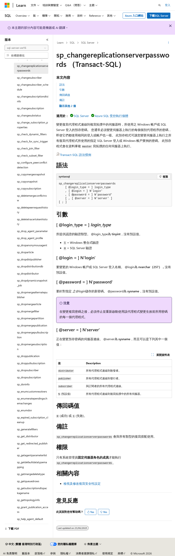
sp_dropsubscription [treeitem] (29, 377)
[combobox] (26, 48)
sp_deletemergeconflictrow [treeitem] (32, 198)
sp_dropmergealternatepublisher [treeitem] (32, 294)
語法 (62, 84)
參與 (53, 553)
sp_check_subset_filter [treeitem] (30, 155)
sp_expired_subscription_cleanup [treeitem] (32, 420)
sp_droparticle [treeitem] (25, 252)
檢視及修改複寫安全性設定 (82, 483)
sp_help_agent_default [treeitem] (30, 519)
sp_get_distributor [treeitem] (27, 436)
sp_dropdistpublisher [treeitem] (29, 259)
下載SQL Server (158, 15)
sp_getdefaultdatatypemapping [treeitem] (32, 464)
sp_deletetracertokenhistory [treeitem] (32, 221)
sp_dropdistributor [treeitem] (28, 273)
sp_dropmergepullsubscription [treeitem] (32, 335)
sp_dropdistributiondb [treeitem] (30, 266)
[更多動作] (168, 43)
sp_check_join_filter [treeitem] (28, 148)
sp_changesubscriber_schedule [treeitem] (32, 87)
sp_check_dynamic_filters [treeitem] (32, 134)
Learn (60, 42)
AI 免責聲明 (10, 553)
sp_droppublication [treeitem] (28, 356)
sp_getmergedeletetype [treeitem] (31, 474)
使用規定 (107, 553)
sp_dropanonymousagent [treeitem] (32, 245)
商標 (120, 553)
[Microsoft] (7, 5)
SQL (72, 42)
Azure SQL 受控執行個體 (111, 116)
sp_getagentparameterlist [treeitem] (32, 455)
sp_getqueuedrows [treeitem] (28, 481)
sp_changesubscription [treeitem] (30, 108)
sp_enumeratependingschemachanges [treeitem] (32, 401)
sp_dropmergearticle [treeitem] (29, 304)
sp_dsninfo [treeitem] (23, 384)
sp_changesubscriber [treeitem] (29, 77)
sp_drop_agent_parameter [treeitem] (32, 231)
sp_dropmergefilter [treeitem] (28, 311)
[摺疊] (47, 39)
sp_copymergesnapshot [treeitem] (31, 174)
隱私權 (64, 553)
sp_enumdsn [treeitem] (24, 410)
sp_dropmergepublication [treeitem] (32, 325)
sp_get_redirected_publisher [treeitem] (32, 446)
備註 (62, 100)
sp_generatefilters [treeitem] (27, 429)
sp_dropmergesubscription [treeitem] (32, 346)
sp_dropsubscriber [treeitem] (28, 370)
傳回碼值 (64, 95)
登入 (167, 5)
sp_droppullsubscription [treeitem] (31, 363)
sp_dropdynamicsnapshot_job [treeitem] (32, 283)
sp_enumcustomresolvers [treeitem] (32, 391)
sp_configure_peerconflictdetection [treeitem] (32, 165)
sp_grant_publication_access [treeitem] (32, 509)
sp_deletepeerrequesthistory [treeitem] (32, 210)
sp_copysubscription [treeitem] (29, 188)
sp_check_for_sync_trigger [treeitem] (32, 141)
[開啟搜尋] (159, 5)
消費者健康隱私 (85, 553)
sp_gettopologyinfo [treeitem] (28, 500)
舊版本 (26, 553)
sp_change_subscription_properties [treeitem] (32, 124)
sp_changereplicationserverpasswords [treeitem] (32, 68)
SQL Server (87, 42)
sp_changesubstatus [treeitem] (29, 115)
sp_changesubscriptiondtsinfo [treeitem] (32, 99)
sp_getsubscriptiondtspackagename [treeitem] (32, 490)
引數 (62, 89)
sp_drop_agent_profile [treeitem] (30, 238)
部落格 (39, 553)
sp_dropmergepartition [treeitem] (30, 318)
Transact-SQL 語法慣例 (75, 155)
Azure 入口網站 (134, 15)
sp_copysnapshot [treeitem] (27, 181)
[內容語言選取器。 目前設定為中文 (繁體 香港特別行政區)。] (23, 544)
